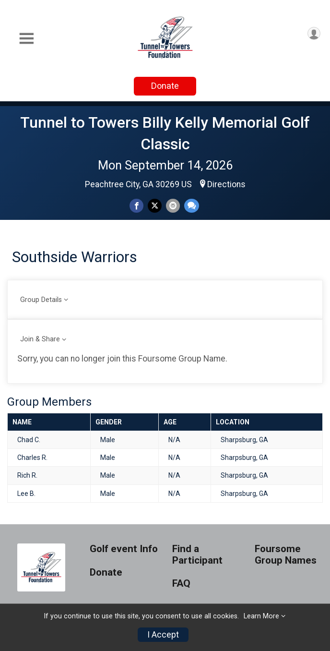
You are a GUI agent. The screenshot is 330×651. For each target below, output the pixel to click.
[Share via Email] (173, 206)
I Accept (163, 634)
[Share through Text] (191, 206)
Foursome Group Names (286, 554)
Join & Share (40, 339)
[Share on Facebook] (136, 206)
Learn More (261, 616)
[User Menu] (313, 33)
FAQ (181, 583)
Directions (226, 184)
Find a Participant (197, 554)
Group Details (41, 300)
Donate (165, 86)
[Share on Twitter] (155, 206)
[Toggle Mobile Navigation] (26, 38)
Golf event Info (124, 549)
